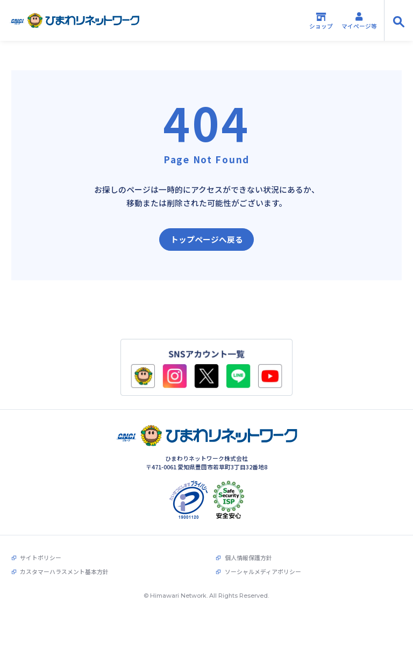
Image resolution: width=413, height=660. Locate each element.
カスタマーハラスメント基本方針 (64, 556)
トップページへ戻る (206, 239)
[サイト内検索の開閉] (398, 20)
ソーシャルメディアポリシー (263, 556)
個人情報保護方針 (248, 542)
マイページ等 (359, 21)
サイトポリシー (40, 542)
